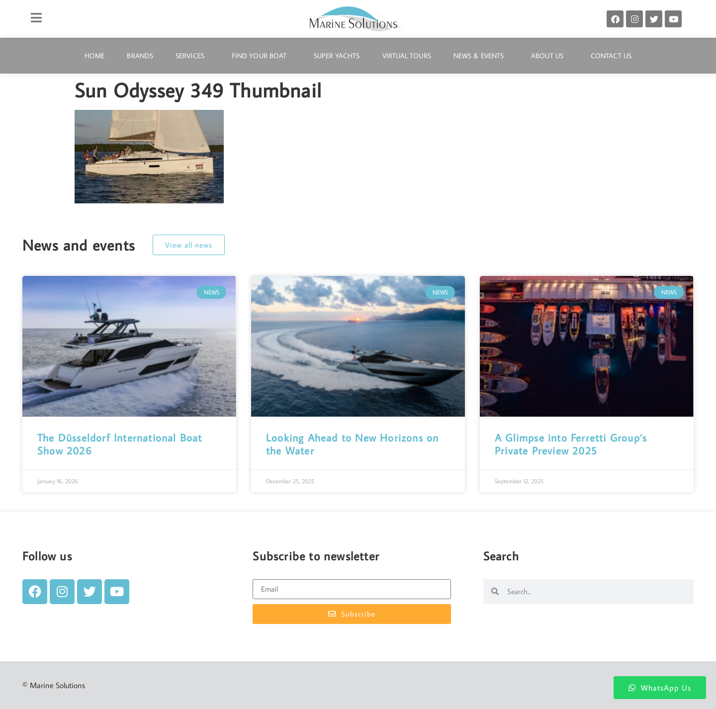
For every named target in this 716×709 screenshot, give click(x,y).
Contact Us (611, 55)
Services (192, 56)
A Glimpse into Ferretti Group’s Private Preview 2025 (571, 444)
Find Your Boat (261, 56)
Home (94, 55)
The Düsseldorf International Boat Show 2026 (119, 444)
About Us (549, 56)
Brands (140, 55)
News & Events (481, 56)
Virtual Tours (406, 55)
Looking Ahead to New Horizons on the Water (352, 444)
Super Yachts (336, 55)
